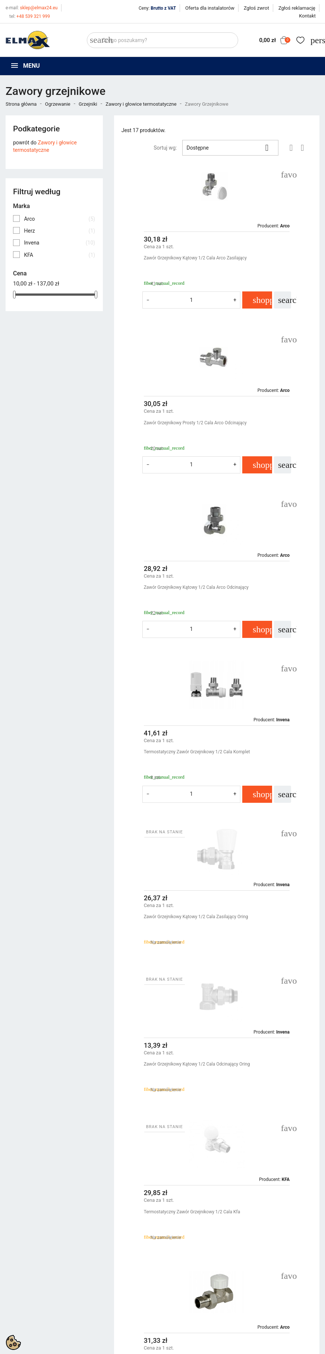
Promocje (98, 1269)
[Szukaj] (162, 40)
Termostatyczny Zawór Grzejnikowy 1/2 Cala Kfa (162, 738)
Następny (295, 1128)
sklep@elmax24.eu (31, 7)
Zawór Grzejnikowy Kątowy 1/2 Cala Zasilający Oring (162, 591)
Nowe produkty (104, 1279)
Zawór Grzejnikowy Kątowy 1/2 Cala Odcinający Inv (265, 903)
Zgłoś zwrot (256, 8)
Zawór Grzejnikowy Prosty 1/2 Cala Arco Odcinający (264, 261)
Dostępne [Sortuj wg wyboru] (230, 148)
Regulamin (180, 1279)
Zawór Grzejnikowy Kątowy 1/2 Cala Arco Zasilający (162, 261)
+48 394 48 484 (31, 1309)
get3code (193, 1341)
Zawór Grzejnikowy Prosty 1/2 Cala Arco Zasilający (161, 1050)
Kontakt (307, 16)
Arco (59, 219)
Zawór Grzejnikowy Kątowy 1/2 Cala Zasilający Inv (162, 903)
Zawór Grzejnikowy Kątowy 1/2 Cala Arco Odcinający (162, 426)
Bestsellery (99, 1288)
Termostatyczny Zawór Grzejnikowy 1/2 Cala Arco (264, 738)
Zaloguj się (262, 1279)
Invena (59, 242)
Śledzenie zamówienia (275, 1269)
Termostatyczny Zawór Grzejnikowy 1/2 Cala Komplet (264, 426)
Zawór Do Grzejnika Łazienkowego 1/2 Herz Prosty (267, 1050)
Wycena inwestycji (189, 1297)
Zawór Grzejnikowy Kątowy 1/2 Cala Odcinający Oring (265, 591)
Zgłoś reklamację (296, 8)
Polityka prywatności (192, 1269)
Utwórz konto (264, 1288)
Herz (59, 230)
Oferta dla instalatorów (209, 8)
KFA (59, 255)
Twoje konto (265, 1256)
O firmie (177, 1288)
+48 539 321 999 (29, 16)
